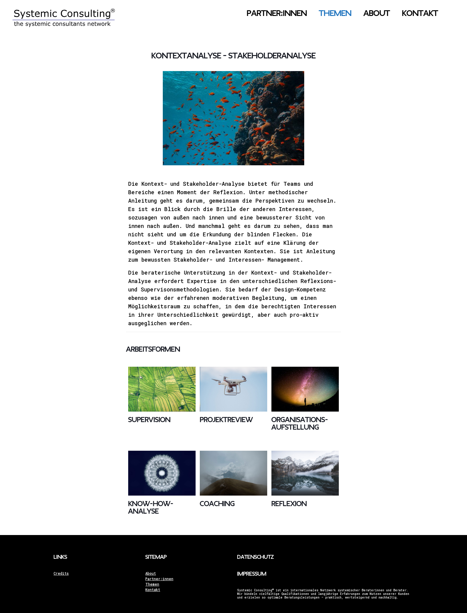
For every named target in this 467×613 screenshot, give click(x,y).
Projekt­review (226, 420)
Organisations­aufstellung (299, 423)
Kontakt (152, 589)
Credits (61, 573)
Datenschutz (255, 557)
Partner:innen (159, 578)
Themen (152, 584)
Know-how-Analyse (150, 507)
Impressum (251, 574)
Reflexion (289, 504)
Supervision (149, 420)
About (150, 573)
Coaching (217, 504)
